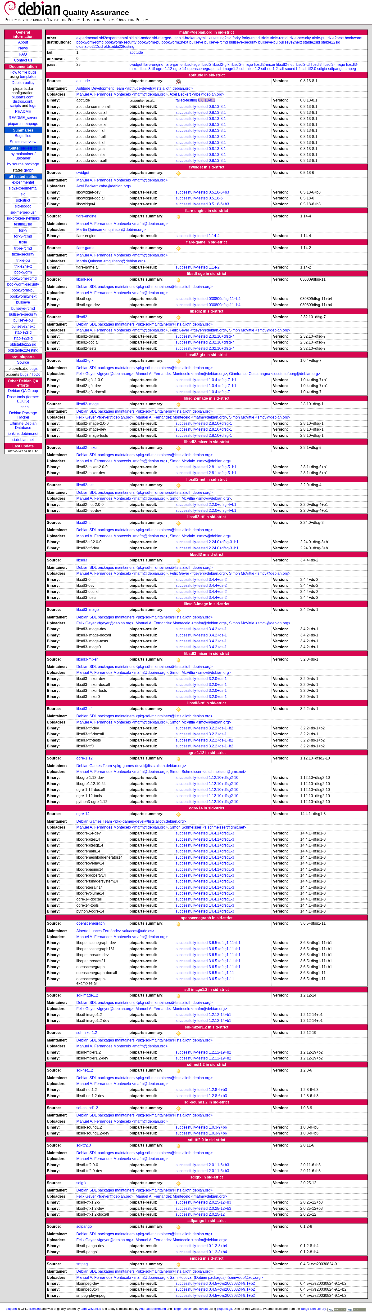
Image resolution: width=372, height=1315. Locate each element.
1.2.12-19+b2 (220, 1052)
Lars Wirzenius (91, 1309)
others (203, 1309)
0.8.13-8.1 (206, 100)
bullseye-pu (23, 320)
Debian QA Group (23, 391)
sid (23, 194)
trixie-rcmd (23, 248)
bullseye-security (23, 314)
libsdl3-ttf (147, 69)
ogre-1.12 (164, 69)
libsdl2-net (285, 64)
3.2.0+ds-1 (218, 679)
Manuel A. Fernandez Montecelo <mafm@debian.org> (122, 94)
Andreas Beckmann (152, 1309)
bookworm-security (23, 284)
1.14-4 (214, 236)
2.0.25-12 (217, 1214)
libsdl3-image (334, 64)
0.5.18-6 (216, 198)
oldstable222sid (23, 344)
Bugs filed (23, 136)
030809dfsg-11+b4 (224, 299)
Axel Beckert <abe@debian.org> (197, 94)
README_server (23, 118)
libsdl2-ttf (302, 64)
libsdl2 (206, 64)
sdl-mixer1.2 (250, 69)
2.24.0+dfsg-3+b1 (223, 542)
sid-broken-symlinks (23, 218)
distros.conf (22, 101)
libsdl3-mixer (87, 659)
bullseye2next (23, 326)
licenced (35, 1309)
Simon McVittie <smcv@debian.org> (259, 330)
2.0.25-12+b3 (220, 1202)
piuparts (11, 1309)
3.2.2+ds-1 (218, 734)
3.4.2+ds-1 (218, 629)
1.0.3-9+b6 (218, 1127)
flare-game (173, 64)
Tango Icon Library (313, 1309)
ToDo (36, 374)
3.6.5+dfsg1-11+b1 (224, 943)
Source (23, 362)
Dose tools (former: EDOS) (23, 399)
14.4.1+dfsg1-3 (221, 833)
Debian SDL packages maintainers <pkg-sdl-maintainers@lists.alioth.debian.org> (144, 287)
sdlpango (336, 69)
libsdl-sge (192, 64)
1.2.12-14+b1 (220, 1015)
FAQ (23, 54)
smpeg (350, 69)
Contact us (23, 60)
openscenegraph (201, 69)
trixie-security (23, 254)
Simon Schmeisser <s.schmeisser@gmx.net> (208, 772)
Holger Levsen (183, 1309)
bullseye (23, 302)
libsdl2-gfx (221, 64)
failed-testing (186, 100)
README (23, 112)
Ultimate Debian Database (22, 425)
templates (28, 77)
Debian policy (23, 83)
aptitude (136, 52)
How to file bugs (22, 72)
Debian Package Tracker (23, 415)
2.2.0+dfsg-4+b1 (222, 505)
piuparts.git (224, 1309)
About (23, 42)
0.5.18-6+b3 (219, 192)
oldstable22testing (23, 350)
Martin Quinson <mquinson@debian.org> (111, 230)
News (23, 48)
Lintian (23, 407)
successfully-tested (192, 107)
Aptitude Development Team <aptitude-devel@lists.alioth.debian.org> (134, 88)
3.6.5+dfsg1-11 (221, 973)
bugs (33, 368)
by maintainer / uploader (23, 156)
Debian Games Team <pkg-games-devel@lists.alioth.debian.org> (131, 766)
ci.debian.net (23, 440)
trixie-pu (23, 260)
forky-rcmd (23, 236)
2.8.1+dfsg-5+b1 (222, 467)
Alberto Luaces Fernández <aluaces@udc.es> (115, 931)
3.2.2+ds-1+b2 (221, 728)
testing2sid (23, 224)
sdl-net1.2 (269, 69)
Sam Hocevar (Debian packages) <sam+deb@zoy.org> (216, 1277)
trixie (23, 242)
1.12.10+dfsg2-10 (223, 778)
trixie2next (23, 266)
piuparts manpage (23, 124)
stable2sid (23, 332)
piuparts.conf (22, 97)
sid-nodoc (23, 206)
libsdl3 (316, 64)
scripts (15, 106)
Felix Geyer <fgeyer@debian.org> (198, 330)
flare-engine (153, 64)
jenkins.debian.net (23, 434)
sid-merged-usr (23, 212)
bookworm (23, 272)
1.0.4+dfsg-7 (219, 392)
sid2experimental (23, 188)
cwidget (135, 64)
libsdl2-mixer (264, 64)
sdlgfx (322, 69)
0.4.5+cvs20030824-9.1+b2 (232, 1283)
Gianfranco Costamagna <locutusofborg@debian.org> (274, 374)
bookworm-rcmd (23, 278)
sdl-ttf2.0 (309, 69)
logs (32, 106)
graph (28, 170)
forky (23, 230)
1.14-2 (214, 267)
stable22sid (23, 338)
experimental (23, 182)
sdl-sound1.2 (290, 69)
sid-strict (29, 148)
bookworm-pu (23, 290)
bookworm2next (23, 296)
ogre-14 (179, 69)
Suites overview (23, 142)
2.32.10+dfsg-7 (221, 336)
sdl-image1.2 (227, 69)
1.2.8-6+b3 (218, 1090)
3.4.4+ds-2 (218, 580)
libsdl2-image (242, 64)
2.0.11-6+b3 (219, 1165)
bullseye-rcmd (23, 308)
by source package (23, 164)
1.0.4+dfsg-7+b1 (222, 380)
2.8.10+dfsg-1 (220, 423)
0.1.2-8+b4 (218, 1246)
